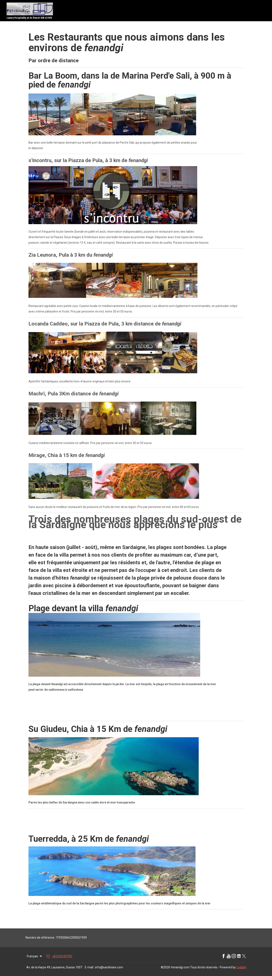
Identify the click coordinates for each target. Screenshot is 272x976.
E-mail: (89, 967)
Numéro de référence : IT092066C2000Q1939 (56, 937)
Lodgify (241, 967)
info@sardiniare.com (109, 967)
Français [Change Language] (35, 956)
